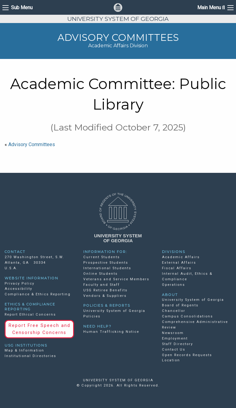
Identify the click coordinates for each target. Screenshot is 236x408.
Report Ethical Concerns (30, 315)
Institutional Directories (30, 356)
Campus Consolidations (187, 316)
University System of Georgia (193, 300)
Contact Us (173, 350)
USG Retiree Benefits (105, 290)
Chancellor (173, 311)
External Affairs (179, 263)
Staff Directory (177, 344)
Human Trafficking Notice (111, 332)
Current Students (101, 257)
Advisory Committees (31, 144)
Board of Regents (180, 305)
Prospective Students (105, 263)
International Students (107, 268)
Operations (173, 285)
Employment (175, 338)
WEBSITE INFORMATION (31, 278)
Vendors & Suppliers (105, 296)
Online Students (100, 274)
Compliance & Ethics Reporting (38, 294)
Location (171, 360)
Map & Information (24, 350)
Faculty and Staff (101, 285)
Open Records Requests (187, 355)
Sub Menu (22, 7)
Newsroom (173, 333)
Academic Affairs (181, 257)
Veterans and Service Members (116, 279)
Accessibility (18, 289)
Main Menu (211, 7)
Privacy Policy (19, 284)
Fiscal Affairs (176, 268)
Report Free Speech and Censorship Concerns (39, 329)
